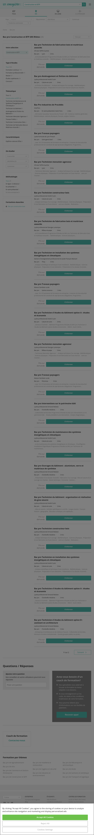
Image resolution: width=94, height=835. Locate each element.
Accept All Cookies (45, 817)
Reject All (45, 823)
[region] (47, 819)
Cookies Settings (45, 829)
